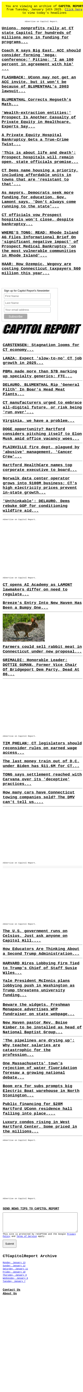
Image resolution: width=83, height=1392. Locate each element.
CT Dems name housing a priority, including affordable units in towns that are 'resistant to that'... (40, 177)
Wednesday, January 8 (15, 1282)
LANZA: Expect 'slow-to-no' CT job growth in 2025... (42, 360)
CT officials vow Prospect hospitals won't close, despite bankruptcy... (38, 219)
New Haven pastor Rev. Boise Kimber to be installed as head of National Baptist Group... (42, 1027)
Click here (73, 9)
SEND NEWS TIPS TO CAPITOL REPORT (31, 1208)
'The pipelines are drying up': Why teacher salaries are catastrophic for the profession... (39, 1047)
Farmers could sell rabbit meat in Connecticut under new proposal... (42, 649)
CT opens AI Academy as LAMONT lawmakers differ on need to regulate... (37, 589)
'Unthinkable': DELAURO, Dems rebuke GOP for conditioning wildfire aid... (36, 506)
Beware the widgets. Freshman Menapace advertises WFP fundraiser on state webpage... (39, 1009)
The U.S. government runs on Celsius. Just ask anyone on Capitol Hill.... (35, 936)
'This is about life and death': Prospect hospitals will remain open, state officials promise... (40, 157)
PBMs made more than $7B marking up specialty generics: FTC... (40, 374)
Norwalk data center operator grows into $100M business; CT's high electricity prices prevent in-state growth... (40, 485)
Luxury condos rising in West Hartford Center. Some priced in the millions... (40, 1127)
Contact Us (11, 1293)
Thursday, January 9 (15, 1279)
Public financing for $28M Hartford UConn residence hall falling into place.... (37, 1109)
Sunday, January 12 (14, 1269)
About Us (10, 1297)
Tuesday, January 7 (14, 1285)
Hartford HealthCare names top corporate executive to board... (40, 467)
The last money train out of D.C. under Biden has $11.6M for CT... (41, 763)
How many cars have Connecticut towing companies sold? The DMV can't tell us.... (39, 797)
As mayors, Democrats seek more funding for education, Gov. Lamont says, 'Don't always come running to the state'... (39, 199)
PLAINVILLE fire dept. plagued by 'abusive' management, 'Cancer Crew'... (41, 452)
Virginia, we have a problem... (39, 420)
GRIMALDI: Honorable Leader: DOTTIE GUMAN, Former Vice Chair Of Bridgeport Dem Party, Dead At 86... (41, 667)
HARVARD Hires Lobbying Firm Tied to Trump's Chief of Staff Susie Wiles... (41, 968)
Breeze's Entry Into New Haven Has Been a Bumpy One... (42, 605)
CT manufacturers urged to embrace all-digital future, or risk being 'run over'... (42, 407)
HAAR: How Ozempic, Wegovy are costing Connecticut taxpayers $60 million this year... (41, 269)
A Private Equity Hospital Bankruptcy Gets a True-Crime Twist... (35, 140)
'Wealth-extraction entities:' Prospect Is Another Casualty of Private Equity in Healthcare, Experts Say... (39, 120)
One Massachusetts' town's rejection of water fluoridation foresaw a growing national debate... (40, 1070)
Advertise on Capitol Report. (41, 21)
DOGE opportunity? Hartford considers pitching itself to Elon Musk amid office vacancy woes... (42, 434)
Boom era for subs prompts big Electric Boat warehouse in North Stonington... (41, 1091)
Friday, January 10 (14, 1276)
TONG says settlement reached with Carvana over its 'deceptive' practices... (42, 779)
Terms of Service (27, 1240)
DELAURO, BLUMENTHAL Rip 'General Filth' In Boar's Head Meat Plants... (41, 389)
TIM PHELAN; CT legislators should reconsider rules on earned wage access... (42, 748)
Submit (9, 1247)
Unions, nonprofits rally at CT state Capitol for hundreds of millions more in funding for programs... (38, 35)
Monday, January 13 (14, 1266)
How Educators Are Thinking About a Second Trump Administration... (41, 951)
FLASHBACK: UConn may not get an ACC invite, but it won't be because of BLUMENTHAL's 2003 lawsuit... (39, 84)
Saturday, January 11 (15, 1273)
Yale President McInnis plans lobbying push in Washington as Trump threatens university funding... (39, 987)
